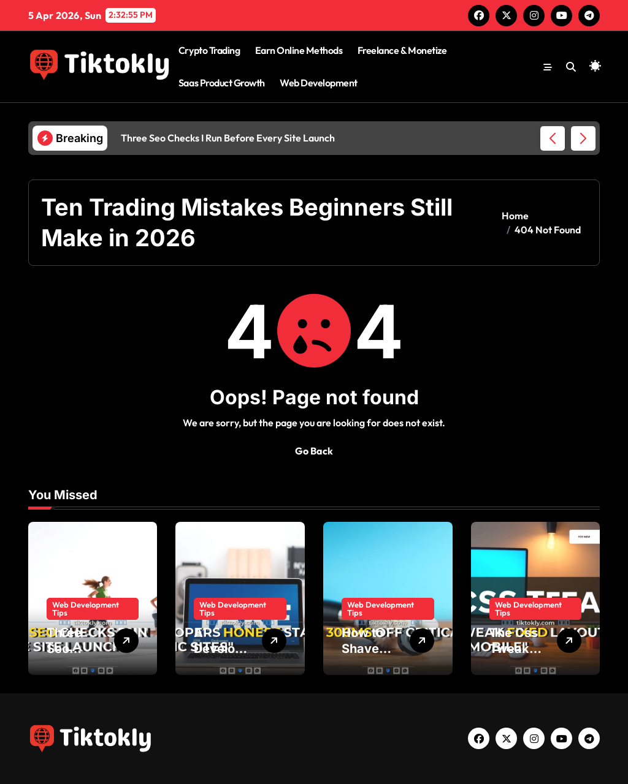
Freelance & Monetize (402, 50)
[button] (583, 138)
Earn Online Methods (299, 50)
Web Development (319, 83)
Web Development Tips (85, 608)
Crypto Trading (209, 50)
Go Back (314, 451)
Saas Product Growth (221, 83)
